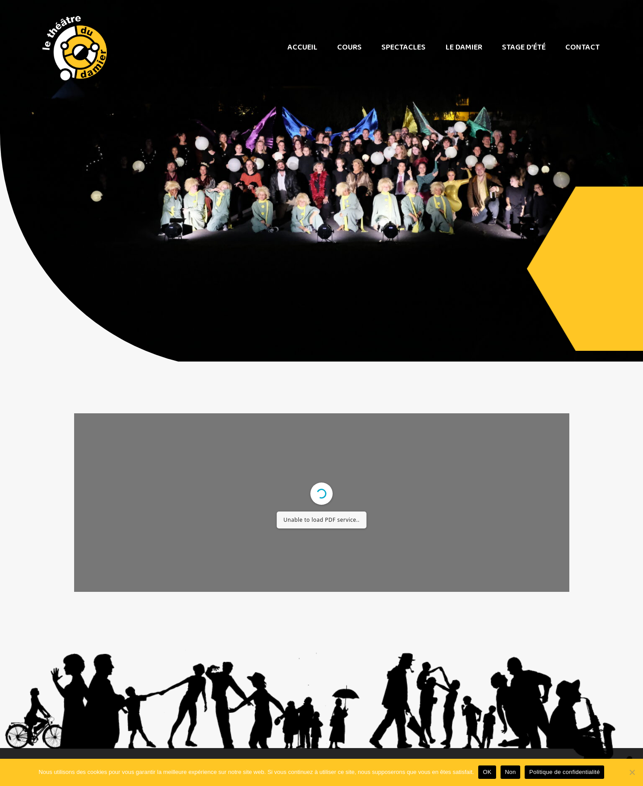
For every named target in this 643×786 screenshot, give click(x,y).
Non (510, 772)
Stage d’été (524, 47)
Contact (582, 47)
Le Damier (464, 47)
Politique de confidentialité (564, 772)
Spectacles (403, 47)
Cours (349, 47)
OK (487, 772)
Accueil (302, 47)
